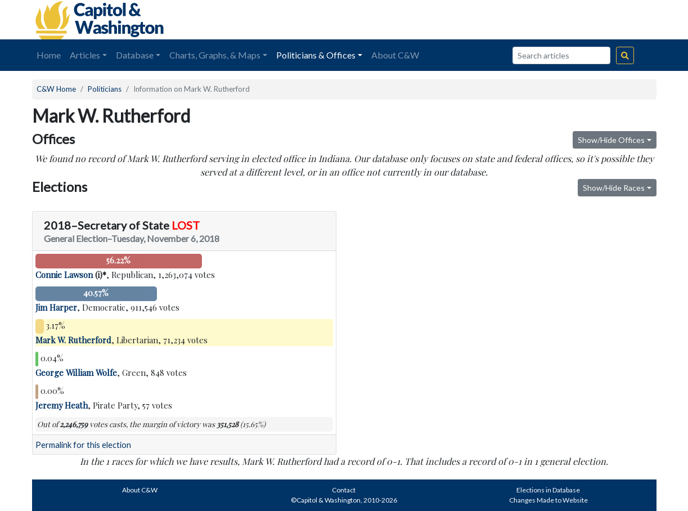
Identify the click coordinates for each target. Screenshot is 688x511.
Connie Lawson (64, 274)
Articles (85, 55)
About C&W (395, 55)
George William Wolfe (76, 372)
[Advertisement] (530, 20)
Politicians (105, 88)
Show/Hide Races (614, 187)
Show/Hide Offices (611, 140)
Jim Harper (56, 307)
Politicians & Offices (316, 55)
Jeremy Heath (61, 405)
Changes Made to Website (548, 500)
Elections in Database (548, 490)
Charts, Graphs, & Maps (214, 55)
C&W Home (56, 88)
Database (135, 55)
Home (49, 55)
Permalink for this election (83, 445)
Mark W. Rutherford (73, 340)
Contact (344, 490)
